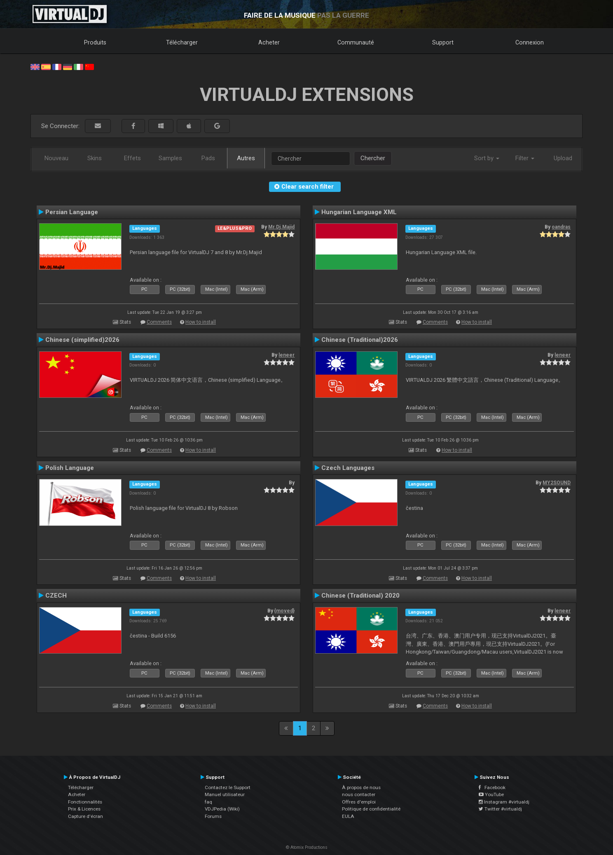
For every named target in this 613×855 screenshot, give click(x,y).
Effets (132, 158)
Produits (95, 42)
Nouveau (56, 158)
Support (443, 42)
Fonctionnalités (85, 802)
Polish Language (69, 468)
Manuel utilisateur (225, 794)
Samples (170, 158)
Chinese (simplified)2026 (82, 339)
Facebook (492, 787)
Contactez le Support (227, 787)
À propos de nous (361, 787)
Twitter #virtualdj (500, 809)
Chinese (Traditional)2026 (359, 339)
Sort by (486, 158)
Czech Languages (347, 468)
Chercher (372, 158)
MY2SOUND (557, 483)
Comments (159, 322)
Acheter (269, 42)
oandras (561, 227)
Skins (94, 158)
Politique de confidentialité (371, 809)
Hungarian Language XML (359, 212)
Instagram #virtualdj (504, 802)
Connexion (529, 42)
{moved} (284, 611)
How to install (200, 322)
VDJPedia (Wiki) (222, 809)
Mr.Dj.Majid (281, 227)
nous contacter (358, 794)
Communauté (355, 42)
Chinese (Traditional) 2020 (360, 595)
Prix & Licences (84, 809)
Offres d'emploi (359, 802)
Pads (208, 158)
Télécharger (182, 42)
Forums (213, 816)
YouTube (491, 794)
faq (208, 802)
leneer (286, 355)
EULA (348, 816)
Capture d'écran (85, 816)
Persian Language (71, 212)
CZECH (56, 595)
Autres (246, 158)
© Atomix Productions (307, 847)
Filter (524, 158)
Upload (563, 158)
